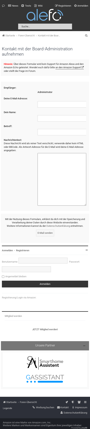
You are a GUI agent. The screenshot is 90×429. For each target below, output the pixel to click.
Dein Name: (10, 112)
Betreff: (8, 126)
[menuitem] (13, 5)
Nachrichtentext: (13, 140)
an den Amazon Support (68, 67)
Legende (7, 402)
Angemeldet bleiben (15, 271)
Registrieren (22, 245)
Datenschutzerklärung (58, 220)
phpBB (84, 422)
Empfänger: (10, 87)
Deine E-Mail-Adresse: (16, 98)
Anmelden (7, 245)
